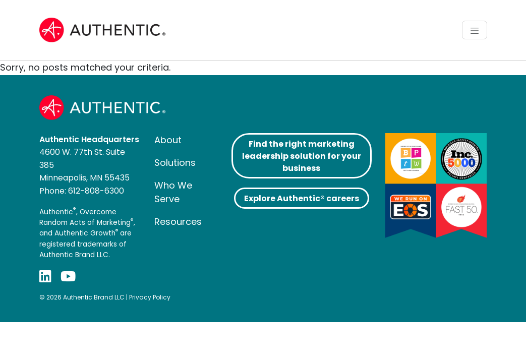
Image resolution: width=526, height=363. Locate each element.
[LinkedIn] (45, 276)
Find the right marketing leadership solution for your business (301, 156)
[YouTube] (68, 276)
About (168, 140)
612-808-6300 (96, 191)
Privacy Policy (149, 297)
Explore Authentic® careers (301, 198)
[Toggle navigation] (474, 30)
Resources (178, 221)
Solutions (175, 162)
